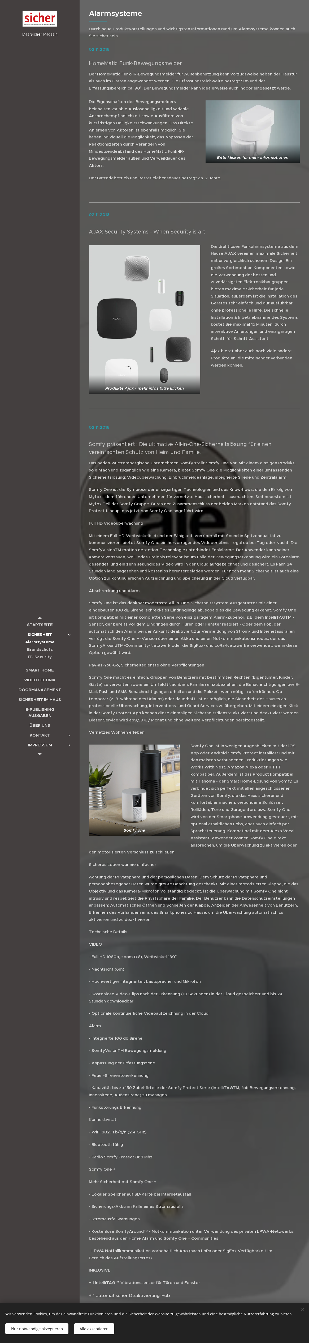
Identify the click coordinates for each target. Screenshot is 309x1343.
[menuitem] (40, 625)
